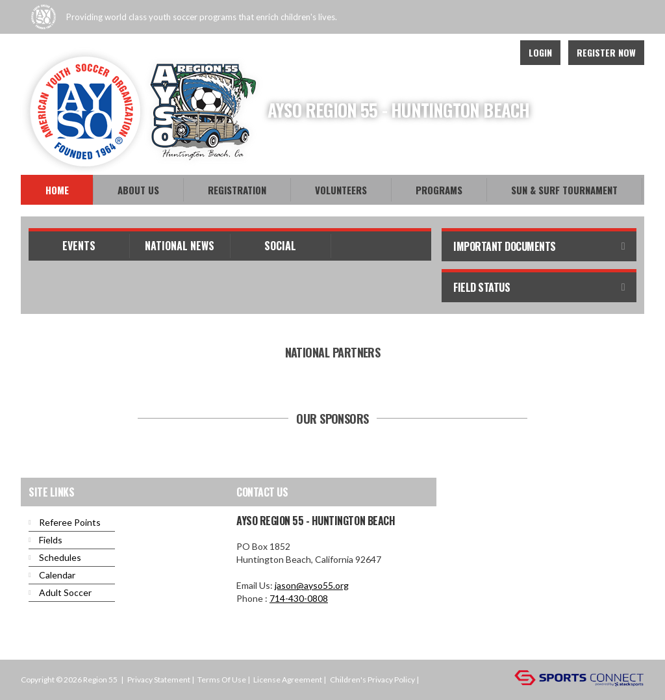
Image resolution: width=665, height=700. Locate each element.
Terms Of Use (221, 679)
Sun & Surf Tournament (564, 190)
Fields (50, 539)
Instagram (495, 53)
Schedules (60, 557)
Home (57, 190)
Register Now (606, 52)
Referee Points (70, 522)
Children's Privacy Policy (372, 679)
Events (78, 245)
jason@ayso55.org (312, 585)
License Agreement (287, 679)
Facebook (438, 53)
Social (280, 245)
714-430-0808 (299, 598)
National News (179, 245)
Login (540, 52)
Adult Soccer (65, 592)
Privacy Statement (158, 679)
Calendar (57, 574)
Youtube (466, 53)
